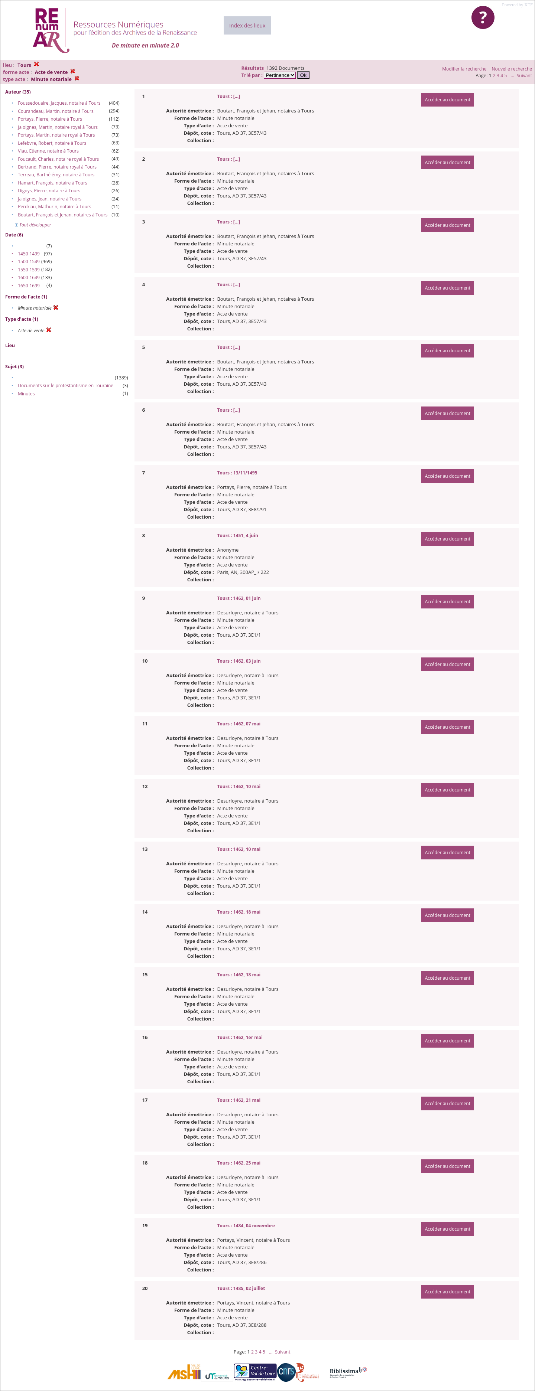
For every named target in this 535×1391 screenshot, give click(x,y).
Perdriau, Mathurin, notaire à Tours (54, 206)
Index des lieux (247, 25)
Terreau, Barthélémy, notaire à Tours (56, 175)
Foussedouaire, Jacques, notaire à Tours (59, 103)
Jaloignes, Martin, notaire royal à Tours (58, 127)
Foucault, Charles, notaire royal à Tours (58, 159)
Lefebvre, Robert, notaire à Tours (52, 143)
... (512, 75)
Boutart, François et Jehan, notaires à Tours (62, 215)
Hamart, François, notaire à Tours (52, 183)
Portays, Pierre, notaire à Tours (50, 119)
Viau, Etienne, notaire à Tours (48, 151)
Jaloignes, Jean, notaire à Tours (49, 199)
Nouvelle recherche (512, 69)
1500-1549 (29, 261)
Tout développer (33, 225)
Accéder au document (447, 100)
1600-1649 (29, 277)
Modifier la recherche (464, 69)
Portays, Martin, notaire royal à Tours (56, 135)
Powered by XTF (517, 4)
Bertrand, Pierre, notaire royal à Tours (57, 167)
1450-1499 (29, 254)
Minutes (26, 394)
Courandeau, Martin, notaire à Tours (56, 111)
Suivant (524, 75)
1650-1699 (29, 286)
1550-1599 (29, 270)
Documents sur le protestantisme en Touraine (65, 385)
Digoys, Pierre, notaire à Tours (49, 190)
